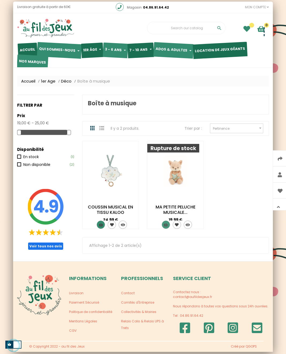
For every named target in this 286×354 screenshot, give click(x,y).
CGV (73, 333)
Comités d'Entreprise (137, 305)
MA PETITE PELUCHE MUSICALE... (175, 212)
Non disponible (36, 167)
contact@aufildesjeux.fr (192, 299)
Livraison (76, 295)
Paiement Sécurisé (84, 305)
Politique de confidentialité (90, 314)
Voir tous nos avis (45, 248)
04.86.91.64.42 (156, 10)
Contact (128, 295)
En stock (31, 159)
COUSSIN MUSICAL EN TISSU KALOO (110, 212)
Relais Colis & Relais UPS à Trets (142, 327)
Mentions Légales (83, 323)
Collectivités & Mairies (138, 314)
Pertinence (238, 130)
